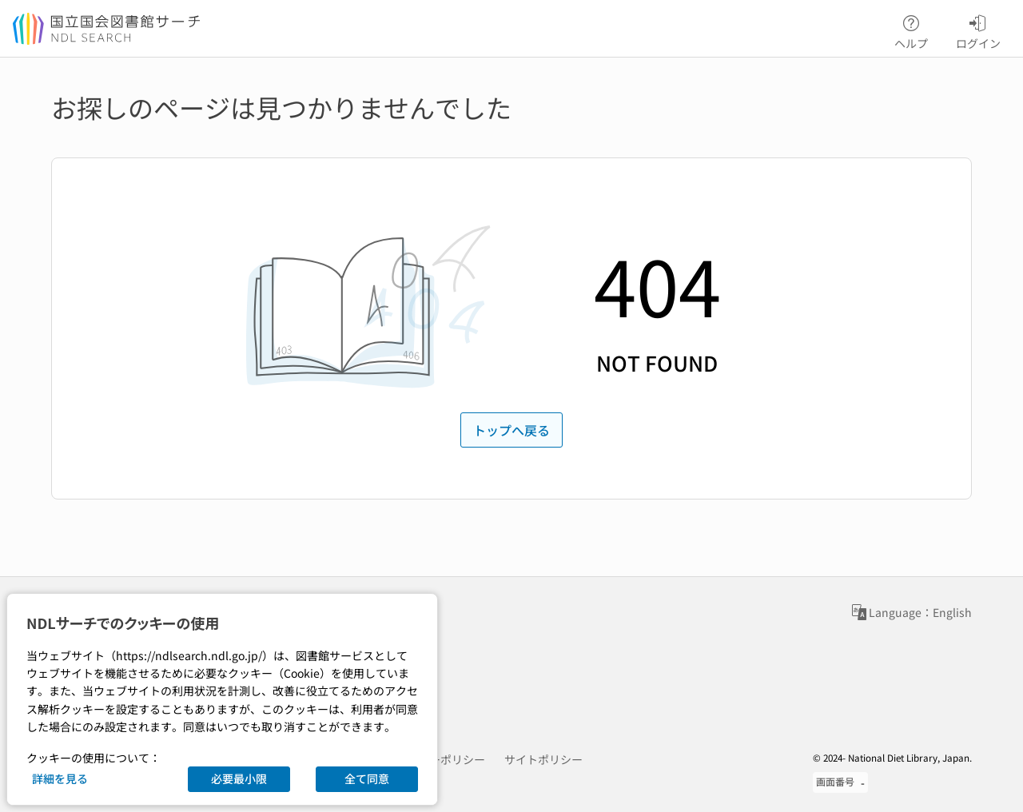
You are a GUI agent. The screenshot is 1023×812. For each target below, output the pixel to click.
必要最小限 (239, 778)
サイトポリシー (543, 759)
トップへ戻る (511, 430)
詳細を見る (60, 778)
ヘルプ (911, 29)
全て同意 (366, 778)
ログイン (978, 29)
